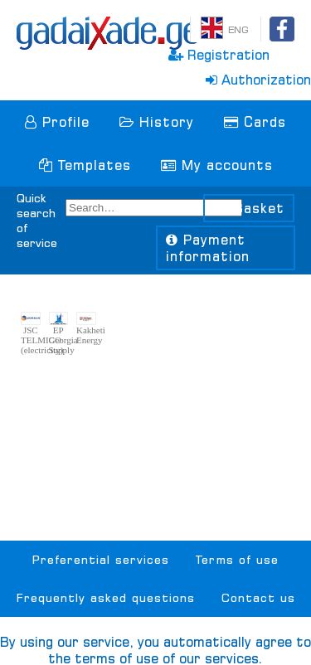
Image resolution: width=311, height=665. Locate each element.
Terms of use (237, 559)
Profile (57, 122)
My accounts (217, 165)
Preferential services (100, 559)
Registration (219, 54)
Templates (85, 165)
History (156, 122)
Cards (255, 122)
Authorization (258, 79)
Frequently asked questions (106, 597)
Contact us (258, 597)
